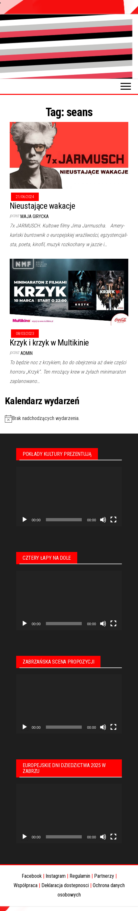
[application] (69, 496)
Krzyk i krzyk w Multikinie (49, 342)
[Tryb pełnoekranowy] (113, 519)
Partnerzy (104, 876)
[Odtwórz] (24, 519)
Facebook (32, 876)
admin (26, 353)
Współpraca (25, 885)
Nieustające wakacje (42, 206)
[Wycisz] (103, 519)
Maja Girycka (34, 216)
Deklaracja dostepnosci (65, 885)
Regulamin (79, 876)
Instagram (56, 876)
